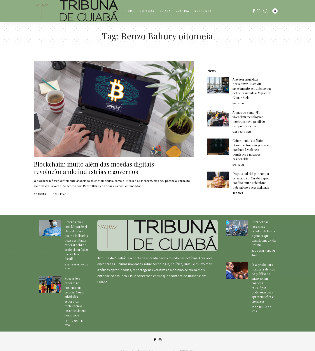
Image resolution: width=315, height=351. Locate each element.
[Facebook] (254, 11)
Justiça (238, 184)
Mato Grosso (242, 123)
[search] (265, 11)
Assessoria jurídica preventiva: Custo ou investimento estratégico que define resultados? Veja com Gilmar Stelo (252, 80)
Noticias (40, 194)
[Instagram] (258, 11)
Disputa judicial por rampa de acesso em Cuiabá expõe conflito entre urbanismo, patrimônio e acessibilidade (251, 172)
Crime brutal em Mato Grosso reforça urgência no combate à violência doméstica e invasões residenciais (251, 141)
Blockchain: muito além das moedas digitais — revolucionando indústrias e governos (97, 168)
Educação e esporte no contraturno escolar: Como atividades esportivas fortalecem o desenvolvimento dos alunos (76, 290)
